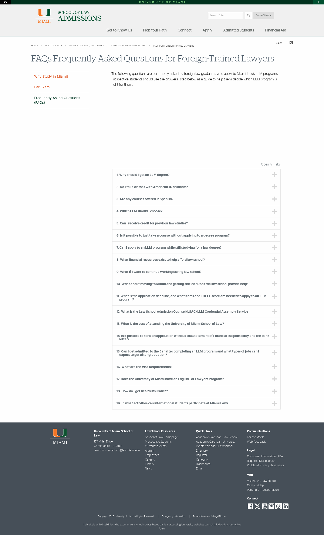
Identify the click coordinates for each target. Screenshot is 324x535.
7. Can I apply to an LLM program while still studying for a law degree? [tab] (169, 247)
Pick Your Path (54, 45)
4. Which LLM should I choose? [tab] (139, 211)
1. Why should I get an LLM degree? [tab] (143, 175)
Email (199, 468)
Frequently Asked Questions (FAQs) (57, 100)
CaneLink (202, 459)
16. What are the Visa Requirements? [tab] (144, 367)
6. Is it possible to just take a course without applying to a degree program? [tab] (173, 235)
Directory (202, 450)
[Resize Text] (279, 43)
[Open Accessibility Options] (5, 2)
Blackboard (203, 464)
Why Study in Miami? (51, 76)
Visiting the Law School (261, 480)
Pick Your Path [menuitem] (155, 30)
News (148, 468)
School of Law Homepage (161, 437)
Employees (152, 455)
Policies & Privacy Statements (265, 465)
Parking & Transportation (263, 489)
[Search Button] (248, 15)
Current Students (155, 446)
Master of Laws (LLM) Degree (86, 45)
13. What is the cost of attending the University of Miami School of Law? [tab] (170, 323)
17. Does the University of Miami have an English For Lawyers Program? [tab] (170, 379)
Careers (150, 459)
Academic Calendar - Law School (216, 437)
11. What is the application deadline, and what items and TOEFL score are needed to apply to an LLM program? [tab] (191, 297)
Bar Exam (42, 87)
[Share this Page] (289, 43)
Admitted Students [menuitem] (238, 30)
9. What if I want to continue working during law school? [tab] (159, 272)
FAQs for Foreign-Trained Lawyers (173, 46)
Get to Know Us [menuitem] (119, 30)
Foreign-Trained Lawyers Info (129, 45)
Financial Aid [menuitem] (275, 30)
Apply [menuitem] (207, 30)
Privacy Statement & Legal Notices (209, 516)
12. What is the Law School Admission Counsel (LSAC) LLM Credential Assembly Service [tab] (182, 311)
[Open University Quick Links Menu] (318, 2)
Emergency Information (173, 516)
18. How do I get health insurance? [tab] (142, 391)
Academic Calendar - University (215, 441)
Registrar (201, 455)
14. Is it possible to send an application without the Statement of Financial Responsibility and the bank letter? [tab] (193, 337)
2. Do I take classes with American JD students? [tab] (152, 187)
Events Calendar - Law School (214, 446)
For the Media (255, 437)
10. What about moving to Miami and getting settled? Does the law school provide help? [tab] (182, 284)
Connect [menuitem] (185, 30)
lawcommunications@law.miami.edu (117, 450)
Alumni (149, 450)
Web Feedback (256, 441)
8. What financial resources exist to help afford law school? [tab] (161, 259)
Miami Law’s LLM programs (257, 74)
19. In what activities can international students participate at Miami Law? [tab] (172, 403)
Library (149, 464)
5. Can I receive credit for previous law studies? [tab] (152, 223)
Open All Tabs (271, 164)
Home (34, 45)
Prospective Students (158, 441)
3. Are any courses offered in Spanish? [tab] (145, 199)
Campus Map (255, 485)
